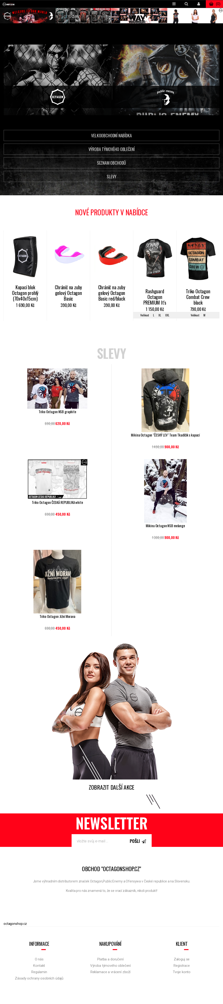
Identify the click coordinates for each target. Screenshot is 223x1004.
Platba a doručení (110, 959)
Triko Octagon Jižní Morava (57, 616)
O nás (39, 959)
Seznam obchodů (111, 163)
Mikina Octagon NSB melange (165, 525)
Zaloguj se (182, 959)
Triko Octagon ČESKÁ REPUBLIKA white (57, 502)
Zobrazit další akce (111, 787)
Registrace (182, 965)
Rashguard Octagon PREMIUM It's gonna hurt (154, 297)
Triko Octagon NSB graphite (57, 411)
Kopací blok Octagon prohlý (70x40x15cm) (25, 293)
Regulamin (39, 972)
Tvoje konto (182, 972)
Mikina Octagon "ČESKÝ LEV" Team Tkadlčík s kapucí (165, 435)
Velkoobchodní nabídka (111, 135)
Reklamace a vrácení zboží (110, 972)
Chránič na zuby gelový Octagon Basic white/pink (68, 293)
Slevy (111, 176)
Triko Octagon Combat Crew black (198, 297)
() (214, 4)
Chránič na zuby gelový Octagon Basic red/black (111, 293)
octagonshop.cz (15, 924)
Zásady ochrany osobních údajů (39, 978)
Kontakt (39, 965)
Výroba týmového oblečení (112, 149)
